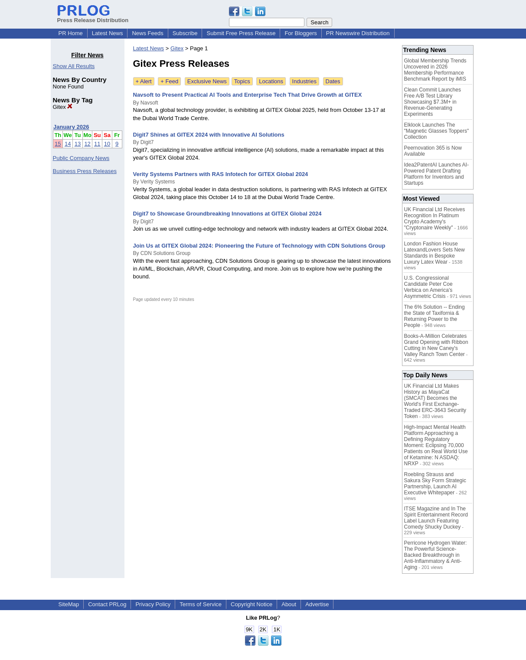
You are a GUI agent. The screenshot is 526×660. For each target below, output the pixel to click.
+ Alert (144, 81)
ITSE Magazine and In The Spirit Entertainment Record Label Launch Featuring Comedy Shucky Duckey (436, 518)
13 (78, 143)
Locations (271, 81)
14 (68, 143)
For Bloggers (300, 33)
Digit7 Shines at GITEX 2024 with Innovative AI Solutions (208, 134)
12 (87, 143)
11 (97, 143)
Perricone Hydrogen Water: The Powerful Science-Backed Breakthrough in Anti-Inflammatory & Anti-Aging (435, 555)
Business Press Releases (85, 171)
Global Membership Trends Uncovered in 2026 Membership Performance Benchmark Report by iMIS (435, 70)
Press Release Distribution (93, 16)
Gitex (63, 107)
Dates (333, 81)
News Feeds (147, 33)
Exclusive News (207, 81)
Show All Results (74, 66)
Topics (242, 81)
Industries (304, 81)
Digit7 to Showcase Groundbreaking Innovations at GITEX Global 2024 (227, 213)
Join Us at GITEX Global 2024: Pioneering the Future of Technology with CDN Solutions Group (259, 245)
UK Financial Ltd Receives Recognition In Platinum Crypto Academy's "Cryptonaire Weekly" (434, 218)
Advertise (317, 604)
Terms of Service (201, 604)
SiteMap (69, 604)
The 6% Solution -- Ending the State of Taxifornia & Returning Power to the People (434, 316)
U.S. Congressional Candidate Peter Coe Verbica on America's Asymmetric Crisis (428, 287)
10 (107, 143)
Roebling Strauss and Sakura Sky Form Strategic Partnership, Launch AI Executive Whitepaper (435, 483)
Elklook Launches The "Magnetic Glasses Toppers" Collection (436, 131)
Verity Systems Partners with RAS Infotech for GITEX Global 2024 (220, 174)
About (288, 604)
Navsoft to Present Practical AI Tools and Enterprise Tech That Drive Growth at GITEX (247, 94)
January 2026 (71, 127)
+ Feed (169, 81)
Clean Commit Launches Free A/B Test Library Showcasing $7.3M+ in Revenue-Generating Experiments (432, 102)
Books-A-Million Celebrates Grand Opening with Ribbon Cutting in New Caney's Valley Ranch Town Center (436, 345)
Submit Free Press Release (240, 33)
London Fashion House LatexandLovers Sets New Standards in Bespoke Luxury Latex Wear (434, 253)
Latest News (107, 33)
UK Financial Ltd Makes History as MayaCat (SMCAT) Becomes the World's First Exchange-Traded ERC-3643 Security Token (435, 401)
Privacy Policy (152, 604)
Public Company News (81, 158)
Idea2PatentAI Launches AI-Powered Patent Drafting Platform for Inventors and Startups (436, 174)
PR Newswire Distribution (358, 33)
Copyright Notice (251, 604)
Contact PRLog (107, 604)
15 (58, 143)
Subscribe (185, 33)
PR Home (71, 33)
